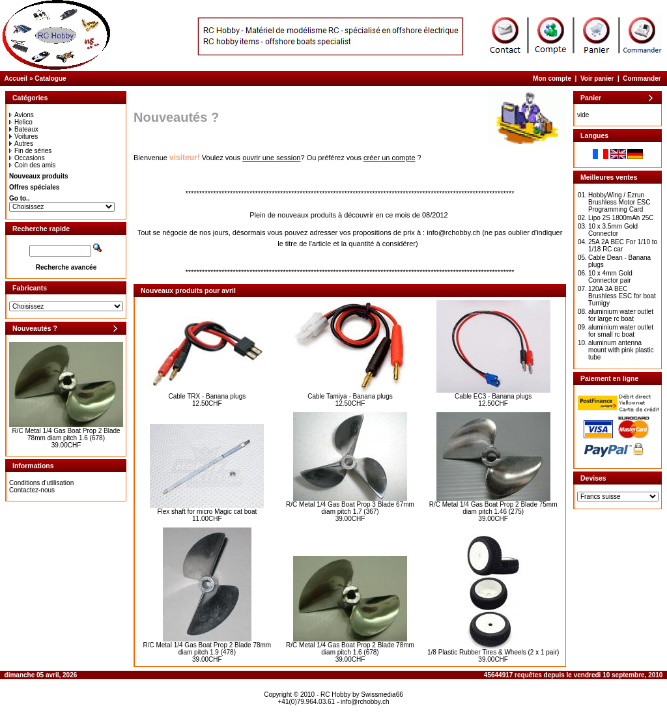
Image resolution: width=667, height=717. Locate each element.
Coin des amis (32, 165)
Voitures (23, 136)
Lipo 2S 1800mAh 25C (621, 217)
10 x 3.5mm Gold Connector (613, 230)
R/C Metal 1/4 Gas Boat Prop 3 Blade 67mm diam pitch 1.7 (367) (350, 508)
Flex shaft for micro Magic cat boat (207, 511)
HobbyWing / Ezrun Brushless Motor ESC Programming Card (619, 202)
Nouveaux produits (38, 176)
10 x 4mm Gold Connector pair (610, 277)
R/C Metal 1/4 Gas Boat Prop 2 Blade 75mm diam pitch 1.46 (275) (493, 508)
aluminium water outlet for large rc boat (620, 315)
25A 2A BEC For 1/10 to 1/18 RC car (622, 245)
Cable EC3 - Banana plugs (493, 396)
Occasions (27, 158)
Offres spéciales (34, 187)
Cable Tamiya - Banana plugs (349, 396)
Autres (21, 143)
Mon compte (552, 78)
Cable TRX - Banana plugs (207, 396)
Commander (641, 78)
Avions (21, 115)
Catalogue (50, 78)
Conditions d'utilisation (41, 482)
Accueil (16, 78)
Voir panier (597, 78)
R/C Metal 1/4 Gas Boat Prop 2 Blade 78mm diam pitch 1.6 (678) (66, 434)
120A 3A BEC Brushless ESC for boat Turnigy (622, 296)
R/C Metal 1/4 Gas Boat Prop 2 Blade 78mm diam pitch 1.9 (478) (207, 648)
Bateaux (23, 129)
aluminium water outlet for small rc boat (620, 331)
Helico (21, 122)
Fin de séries (30, 150)
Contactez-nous (32, 490)
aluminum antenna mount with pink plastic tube (621, 350)
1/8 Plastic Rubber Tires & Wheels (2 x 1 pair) (493, 652)
